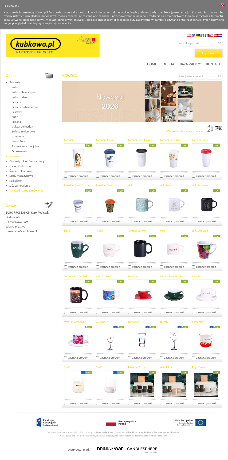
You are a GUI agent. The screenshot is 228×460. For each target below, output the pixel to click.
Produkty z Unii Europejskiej (26, 161)
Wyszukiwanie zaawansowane (184, 131)
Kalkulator (15, 180)
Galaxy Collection (22, 126)
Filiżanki (17, 102)
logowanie (208, 53)
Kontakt (12, 205)
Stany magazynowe (21, 175)
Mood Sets (18, 141)
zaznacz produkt (78, 176)
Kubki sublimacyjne (23, 92)
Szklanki (17, 122)
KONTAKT (213, 64)
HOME (152, 64)
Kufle (15, 117)
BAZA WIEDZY (190, 64)
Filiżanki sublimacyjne (25, 107)
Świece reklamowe (23, 131)
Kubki (15, 87)
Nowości (14, 156)
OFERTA (168, 64)
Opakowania (19, 151)
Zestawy (17, 112)
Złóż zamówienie (19, 185)
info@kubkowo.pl (26, 231)
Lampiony (18, 136)
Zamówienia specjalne (25, 146)
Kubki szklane (20, 97)
